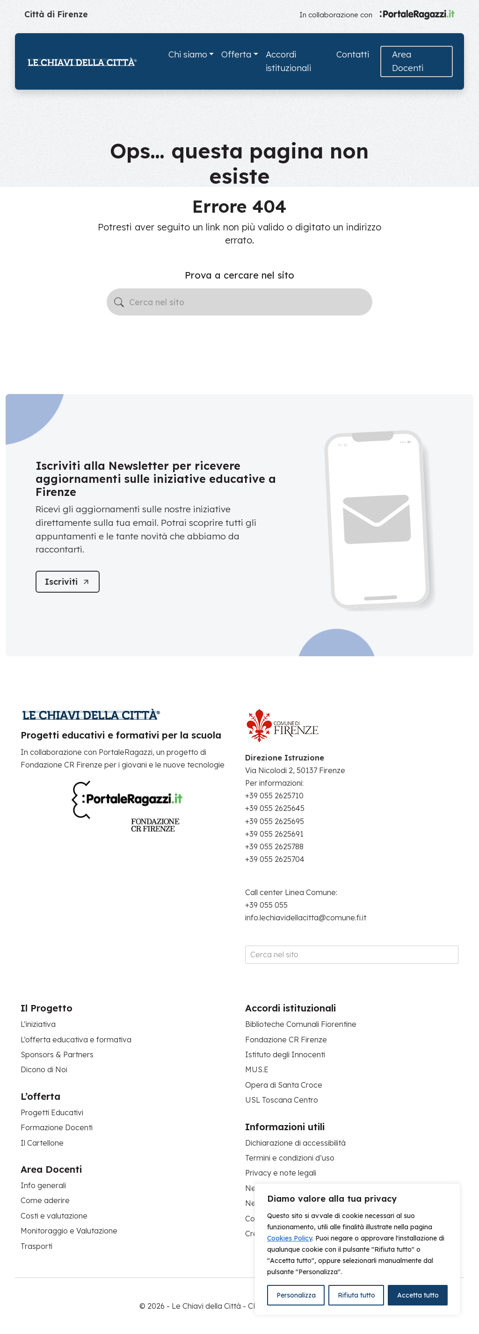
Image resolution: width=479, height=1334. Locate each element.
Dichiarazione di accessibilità (295, 1143)
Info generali (43, 1185)
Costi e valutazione (54, 1215)
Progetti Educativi (52, 1112)
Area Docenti (407, 61)
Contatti (352, 54)
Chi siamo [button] (187, 54)
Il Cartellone (42, 1143)
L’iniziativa (38, 1024)
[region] (357, 1249)
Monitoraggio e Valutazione (69, 1230)
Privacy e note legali (280, 1172)
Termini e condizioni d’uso (289, 1157)
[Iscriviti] (68, 582)
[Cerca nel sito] (239, 302)
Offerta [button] (236, 54)
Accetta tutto (418, 1295)
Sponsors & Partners (57, 1054)
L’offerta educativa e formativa (76, 1039)
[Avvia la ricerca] (119, 302)
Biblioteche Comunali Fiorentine (300, 1024)
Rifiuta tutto (356, 1295)
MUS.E (257, 1069)
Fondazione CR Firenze (286, 1039)
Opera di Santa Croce (283, 1085)
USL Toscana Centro (281, 1099)
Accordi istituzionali (288, 61)
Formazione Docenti (57, 1127)
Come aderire (45, 1200)
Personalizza (296, 1295)
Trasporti (36, 1246)
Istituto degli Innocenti (285, 1054)
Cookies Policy (289, 1238)
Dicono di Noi (44, 1069)
